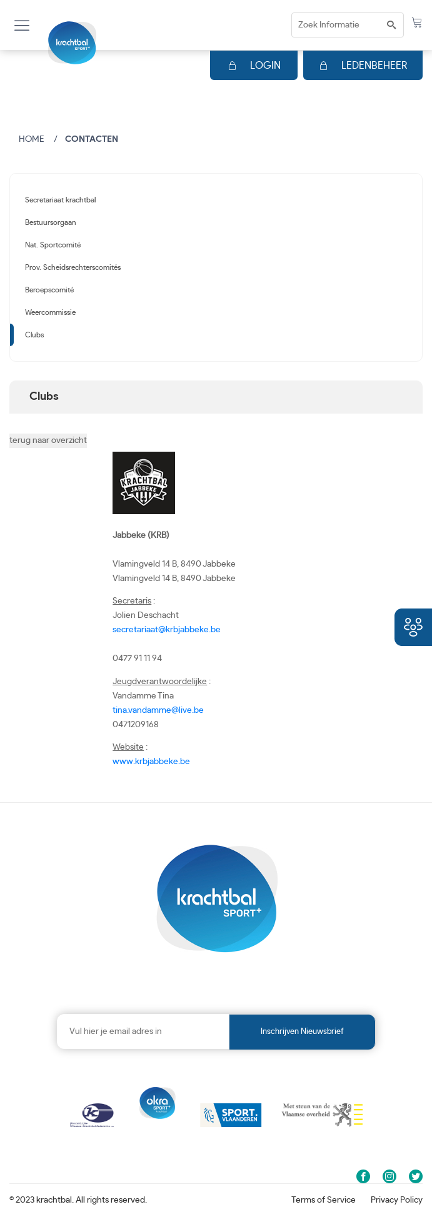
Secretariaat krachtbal (60, 200)
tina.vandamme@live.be (158, 710)
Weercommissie (50, 312)
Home (31, 139)
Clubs (34, 335)
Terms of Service (323, 1200)
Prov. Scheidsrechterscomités (73, 267)
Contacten (91, 139)
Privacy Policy (397, 1200)
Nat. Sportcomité (53, 245)
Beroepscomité (49, 290)
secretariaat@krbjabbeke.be (167, 629)
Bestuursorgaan (50, 222)
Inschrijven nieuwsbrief (302, 1032)
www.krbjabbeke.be (151, 761)
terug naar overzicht (48, 440)
